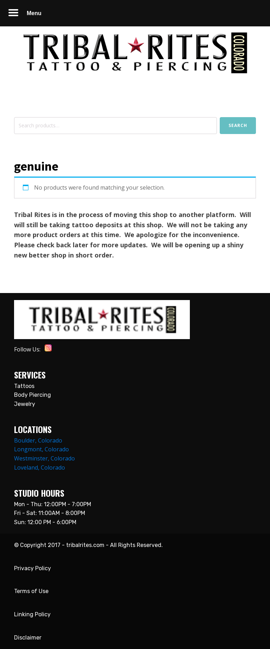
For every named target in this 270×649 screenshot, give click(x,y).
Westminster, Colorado (44, 458)
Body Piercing (32, 395)
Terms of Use (31, 591)
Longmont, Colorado (41, 449)
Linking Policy (32, 614)
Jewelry (24, 404)
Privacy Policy (32, 568)
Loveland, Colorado (39, 467)
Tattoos (24, 386)
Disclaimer (27, 637)
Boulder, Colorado (38, 440)
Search (238, 125)
